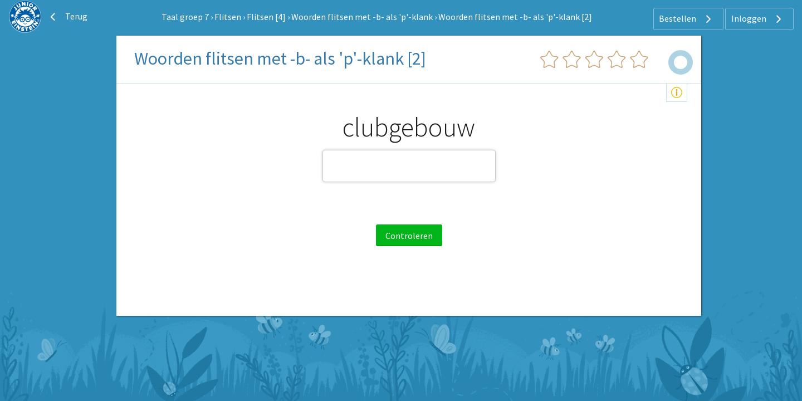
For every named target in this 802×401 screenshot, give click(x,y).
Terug (67, 17)
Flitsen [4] (266, 16)
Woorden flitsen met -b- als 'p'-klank (362, 16)
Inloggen (757, 19)
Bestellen (686, 19)
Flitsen (227, 16)
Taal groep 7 (185, 16)
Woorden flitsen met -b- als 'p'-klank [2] (515, 16)
